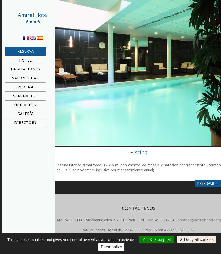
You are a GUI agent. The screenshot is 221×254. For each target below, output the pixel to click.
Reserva (25, 51)
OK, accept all (157, 239)
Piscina (26, 86)
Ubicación (25, 104)
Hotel (25, 60)
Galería (25, 113)
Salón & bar (25, 78)
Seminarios (25, 95)
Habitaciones (25, 69)
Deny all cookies (197, 239)
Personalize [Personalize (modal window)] (111, 247)
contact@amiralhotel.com (199, 220)
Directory (25, 122)
